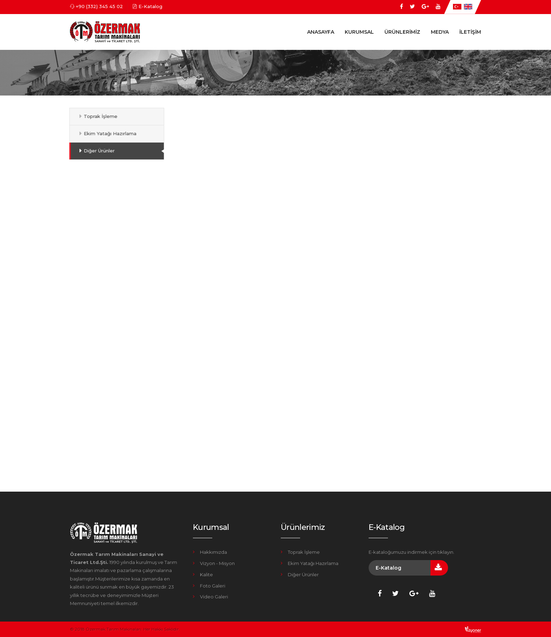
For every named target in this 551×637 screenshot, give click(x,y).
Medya (440, 32)
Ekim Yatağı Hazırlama (107, 133)
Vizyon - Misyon (217, 563)
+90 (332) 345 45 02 (99, 6)
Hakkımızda (213, 552)
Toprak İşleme (98, 116)
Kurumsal (359, 32)
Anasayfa (320, 32)
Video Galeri (214, 596)
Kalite (206, 574)
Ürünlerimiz (402, 32)
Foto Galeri (212, 586)
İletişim (470, 32)
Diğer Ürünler (96, 150)
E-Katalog (150, 6)
